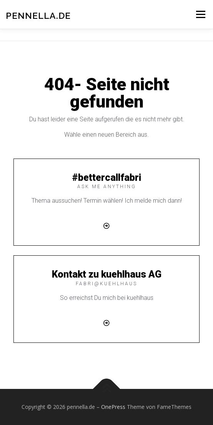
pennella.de (38, 15)
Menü (200, 14)
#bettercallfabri (106, 177)
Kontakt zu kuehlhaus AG (106, 274)
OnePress (113, 406)
